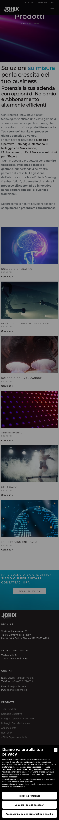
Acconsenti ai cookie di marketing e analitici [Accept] (30, 814)
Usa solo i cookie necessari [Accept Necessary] (29, 805)
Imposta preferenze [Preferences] (29, 795)
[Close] (55, 750)
